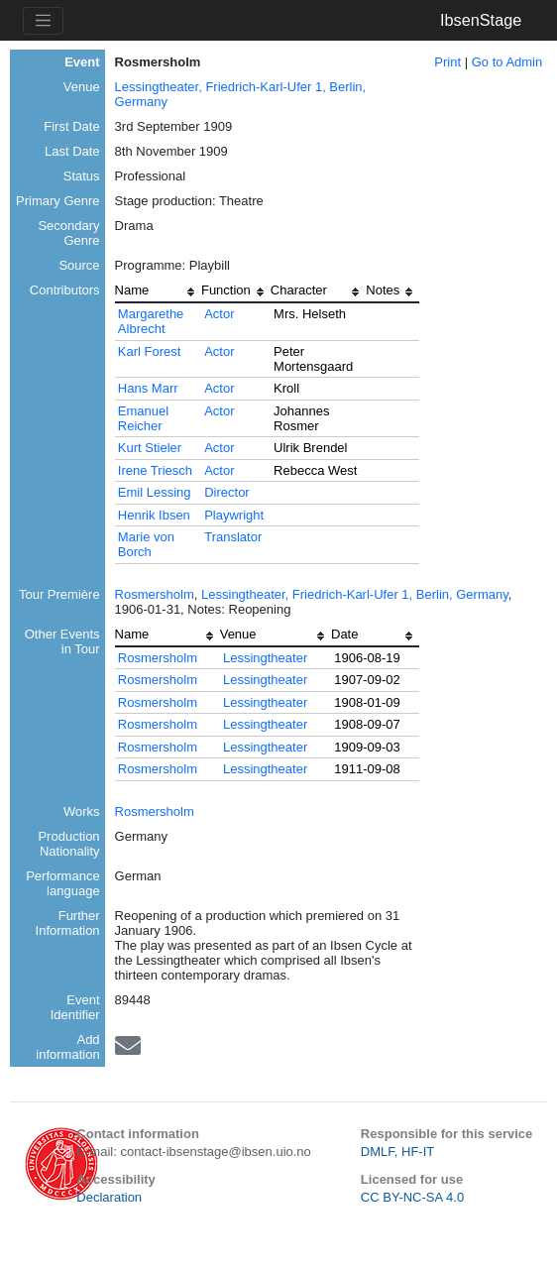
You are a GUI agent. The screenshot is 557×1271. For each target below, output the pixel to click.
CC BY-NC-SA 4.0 (412, 1197)
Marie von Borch (146, 544)
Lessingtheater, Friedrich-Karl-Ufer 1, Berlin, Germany (354, 594)
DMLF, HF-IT (397, 1151)
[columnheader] (158, 292)
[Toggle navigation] (43, 21)
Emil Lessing (154, 492)
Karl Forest (149, 351)
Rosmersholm (154, 594)
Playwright (234, 515)
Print (447, 62)
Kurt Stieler (149, 447)
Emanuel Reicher (143, 418)
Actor (219, 313)
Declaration (109, 1197)
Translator (233, 536)
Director (227, 492)
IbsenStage (480, 20)
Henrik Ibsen (154, 515)
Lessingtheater (265, 657)
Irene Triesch (155, 470)
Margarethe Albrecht (150, 321)
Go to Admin (507, 62)
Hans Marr (148, 388)
